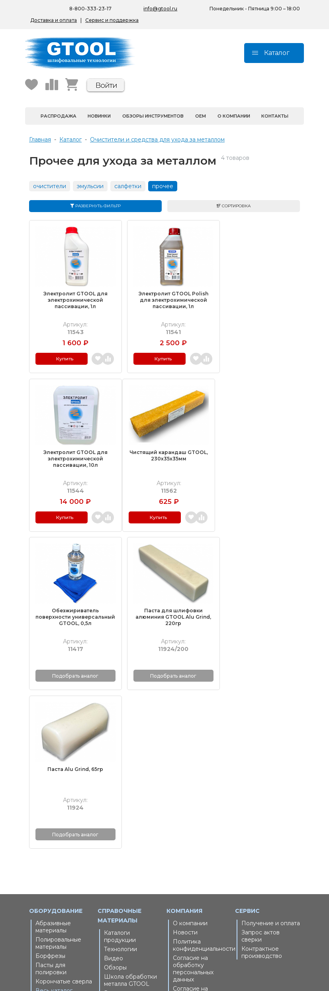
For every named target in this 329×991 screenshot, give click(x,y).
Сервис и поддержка (112, 20)
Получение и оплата (270, 751)
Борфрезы (50, 783)
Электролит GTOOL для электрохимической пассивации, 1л (72, 295)
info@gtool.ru (160, 9)
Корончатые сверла (63, 809)
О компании (233, 116)
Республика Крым (130, 888)
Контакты (274, 116)
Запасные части (64, 827)
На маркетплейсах (130, 879)
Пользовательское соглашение (199, 851)
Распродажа (58, 116)
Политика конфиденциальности (202, 773)
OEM (200, 116)
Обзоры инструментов (153, 116)
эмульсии (90, 186)
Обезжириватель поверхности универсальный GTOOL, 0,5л (164, 452)
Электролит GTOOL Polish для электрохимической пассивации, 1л (164, 295)
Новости (185, 760)
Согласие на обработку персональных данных (193, 796)
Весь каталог (53, 818)
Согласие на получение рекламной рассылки (190, 827)
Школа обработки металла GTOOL (130, 808)
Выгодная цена (126, 820)
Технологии (120, 777)
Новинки (99, 116)
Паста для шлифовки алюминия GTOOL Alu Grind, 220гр (256, 449)
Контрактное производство (261, 780)
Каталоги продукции (120, 764)
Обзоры (115, 795)
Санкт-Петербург (198, 889)
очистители (49, 186)
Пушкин (184, 907)
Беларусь (117, 869)
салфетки (127, 186)
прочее (162, 186)
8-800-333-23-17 (90, 9)
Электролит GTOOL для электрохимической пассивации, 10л (257, 295)
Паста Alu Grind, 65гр (72, 597)
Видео (113, 786)
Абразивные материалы (53, 754)
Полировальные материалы (58, 771)
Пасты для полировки (51, 796)
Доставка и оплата (53, 20)
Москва (184, 898)
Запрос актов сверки (260, 764)
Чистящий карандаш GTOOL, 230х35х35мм (72, 446)
